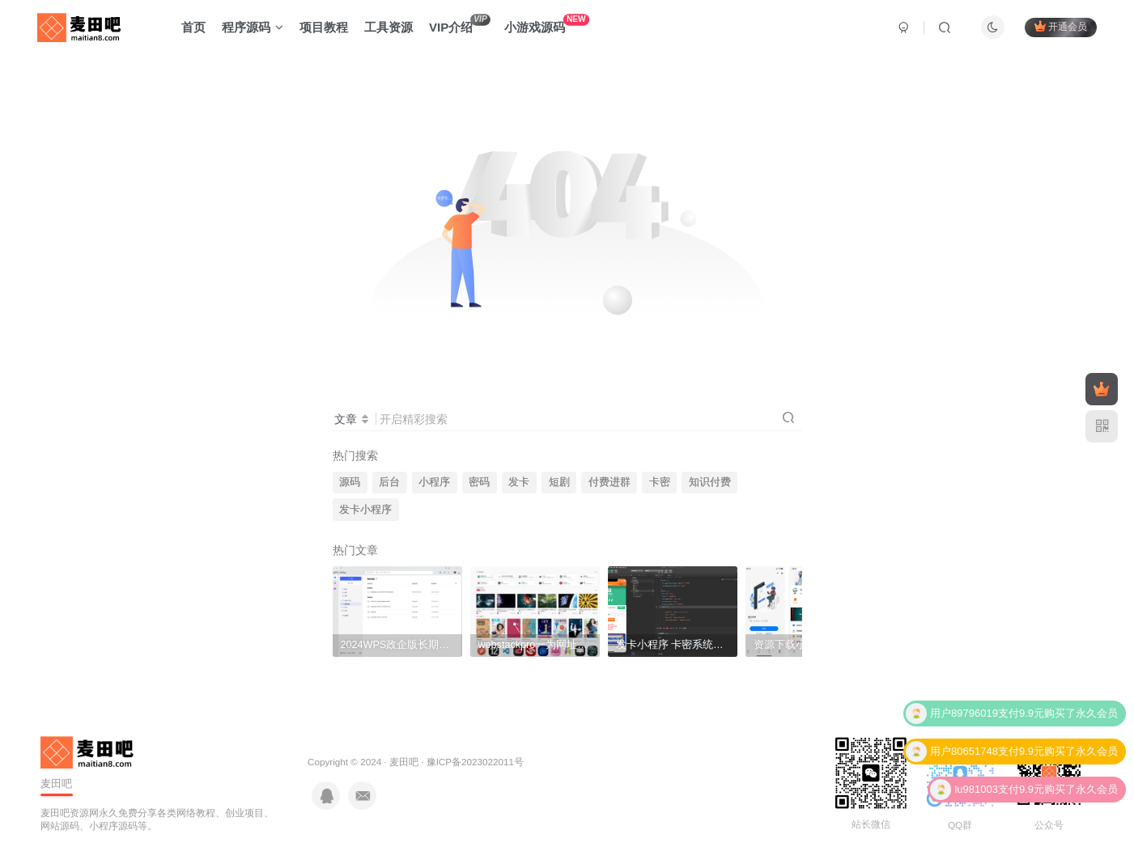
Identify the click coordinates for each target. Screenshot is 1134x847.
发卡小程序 (365, 509)
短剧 (559, 482)
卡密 (659, 482)
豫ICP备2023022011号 (475, 761)
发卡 (518, 482)
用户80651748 (964, 752)
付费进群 (609, 482)
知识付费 (710, 482)
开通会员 (1060, 26)
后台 (389, 482)
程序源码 (252, 27)
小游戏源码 (546, 24)
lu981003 (976, 790)
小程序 (434, 482)
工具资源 (388, 27)
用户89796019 (964, 714)
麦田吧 (403, 761)
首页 (193, 27)
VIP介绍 (460, 24)
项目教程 (323, 27)
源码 (349, 482)
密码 (479, 482)
